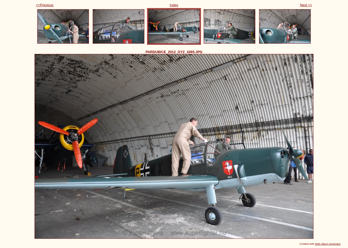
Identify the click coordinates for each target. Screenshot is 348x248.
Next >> (306, 5)
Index (174, 5)
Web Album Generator (328, 243)
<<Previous (45, 5)
